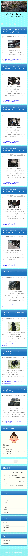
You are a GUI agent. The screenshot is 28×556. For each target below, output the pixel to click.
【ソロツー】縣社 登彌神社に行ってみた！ (13, 472)
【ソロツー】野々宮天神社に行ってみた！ (13, 475)
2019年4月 (6, 497)
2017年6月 (6, 504)
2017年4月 (6, 509)
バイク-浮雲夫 (20, 36)
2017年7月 (6, 502)
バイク (15, 36)
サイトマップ (7, 540)
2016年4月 (6, 512)
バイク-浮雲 (20, 357)
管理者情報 (6, 543)
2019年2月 (6, 500)
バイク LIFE (13, 14)
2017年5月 (6, 507)
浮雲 (11, 36)
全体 (24, 357)
